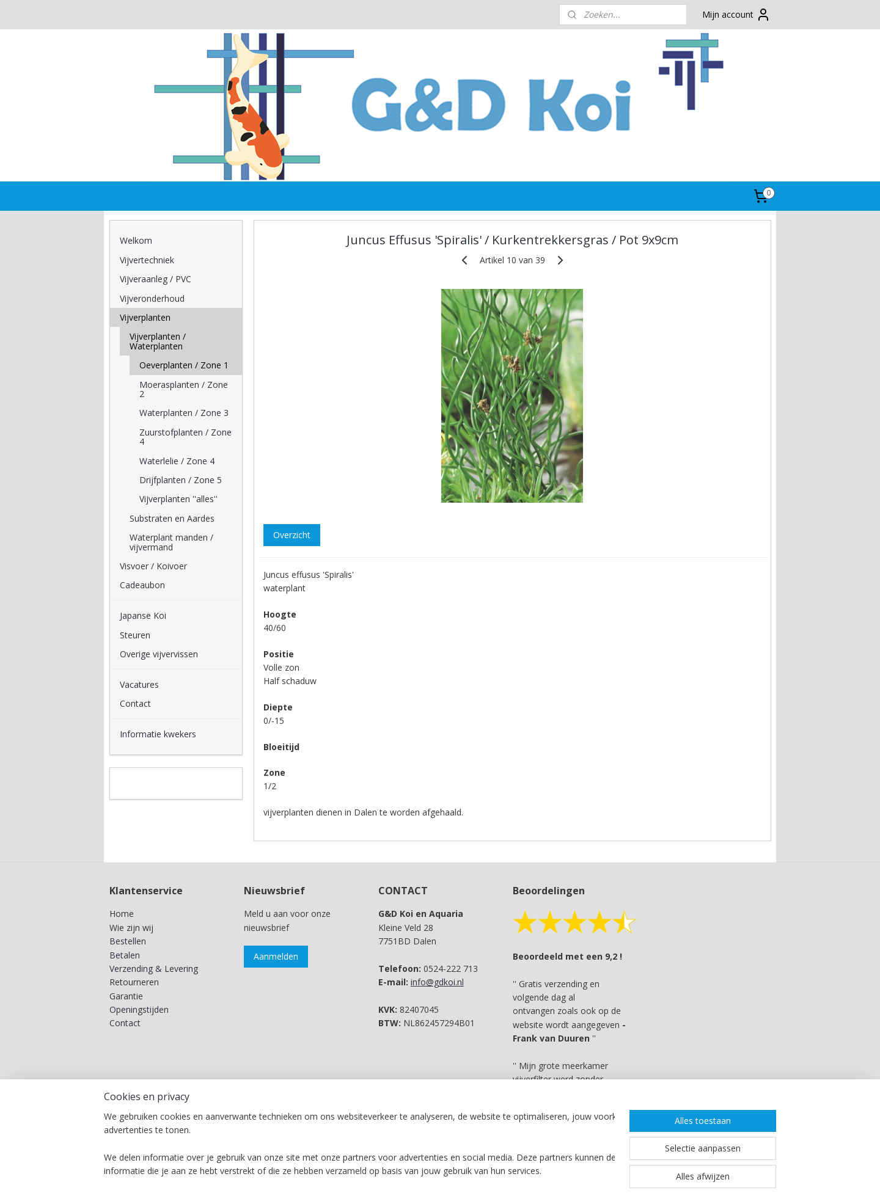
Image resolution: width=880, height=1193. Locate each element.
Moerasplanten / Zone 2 (183, 389)
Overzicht (291, 535)
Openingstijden (139, 1009)
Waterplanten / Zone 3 (184, 412)
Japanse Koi (143, 615)
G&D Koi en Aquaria (163, 783)
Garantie (126, 996)
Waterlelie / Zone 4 (177, 461)
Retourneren (134, 982)
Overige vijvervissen (159, 654)
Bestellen (127, 941)
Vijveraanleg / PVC (155, 279)
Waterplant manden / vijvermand (171, 541)
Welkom (136, 240)
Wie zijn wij (131, 927)
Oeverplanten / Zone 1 (184, 365)
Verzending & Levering (153, 968)
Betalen (124, 955)
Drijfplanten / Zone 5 (180, 480)
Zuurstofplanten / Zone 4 (185, 436)
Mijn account (736, 14)
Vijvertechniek (147, 260)
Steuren (135, 635)
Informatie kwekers (158, 734)
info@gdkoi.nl (437, 982)
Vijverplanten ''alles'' (178, 499)
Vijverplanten (145, 317)
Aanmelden (276, 956)
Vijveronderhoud (152, 298)
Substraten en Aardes (172, 518)
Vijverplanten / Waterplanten (158, 340)
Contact (135, 703)
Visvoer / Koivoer (153, 566)
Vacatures (139, 684)
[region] (359, 1144)
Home (121, 913)
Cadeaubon (142, 585)
